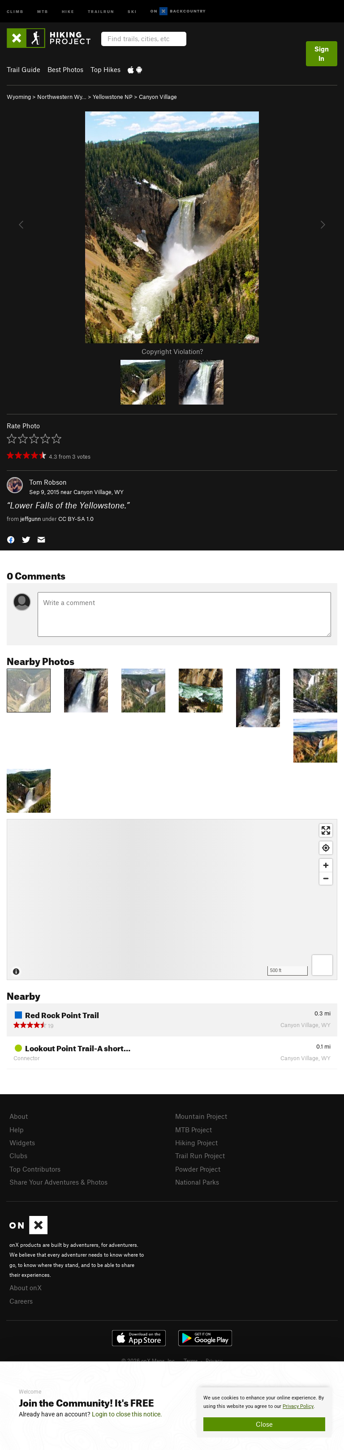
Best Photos (65, 69)
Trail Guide (23, 69)
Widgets (22, 1143)
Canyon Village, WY (98, 491)
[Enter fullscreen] (325, 830)
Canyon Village (158, 96)
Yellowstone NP (113, 96)
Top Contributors (34, 1169)
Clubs (18, 1155)
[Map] (172, 899)
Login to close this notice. (127, 1414)
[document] (264, 1412)
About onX (25, 1288)
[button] (11, 539)
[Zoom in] (325, 865)
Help (16, 1130)
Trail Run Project (200, 1155)
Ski (132, 11)
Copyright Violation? (172, 351)
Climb (15, 11)
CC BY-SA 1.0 (76, 518)
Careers (21, 1301)
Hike (68, 11)
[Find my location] (325, 847)
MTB (42, 11)
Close (264, 1424)
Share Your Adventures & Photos (58, 1182)
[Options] (322, 965)
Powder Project (197, 1169)
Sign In (321, 53)
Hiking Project (196, 1143)
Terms (191, 1360)
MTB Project (193, 1130)
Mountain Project (201, 1116)
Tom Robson (48, 482)
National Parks (197, 1182)
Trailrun (101, 11)
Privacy (214, 1360)
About (18, 1116)
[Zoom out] (325, 878)
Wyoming (19, 96)
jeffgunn (30, 518)
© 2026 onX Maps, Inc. (148, 1360)
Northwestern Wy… (61, 96)
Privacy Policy (298, 1406)
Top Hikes (105, 69)
